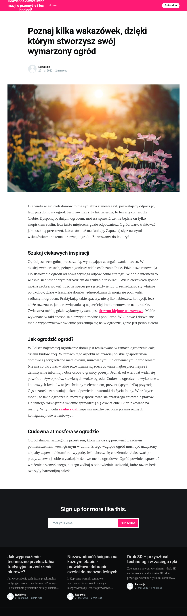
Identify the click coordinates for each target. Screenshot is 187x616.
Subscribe (171, 5)
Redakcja (44, 67)
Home (53, 5)
